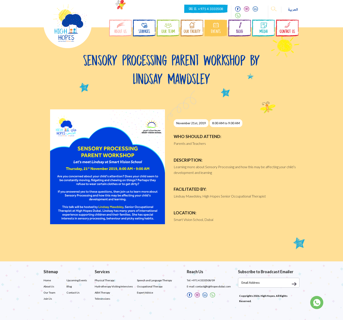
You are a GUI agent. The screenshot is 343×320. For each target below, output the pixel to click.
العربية (293, 10)
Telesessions (102, 298)
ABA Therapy (102, 292)
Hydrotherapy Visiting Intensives (114, 286)
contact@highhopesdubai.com (213, 286)
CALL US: (206, 9)
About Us (49, 286)
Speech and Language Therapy (154, 280)
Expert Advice (145, 292)
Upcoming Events (76, 280)
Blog (69, 286)
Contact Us (72, 292)
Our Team (49, 292)
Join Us (48, 298)
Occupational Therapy (150, 286)
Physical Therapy (104, 280)
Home (47, 280)
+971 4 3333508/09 (203, 280)
